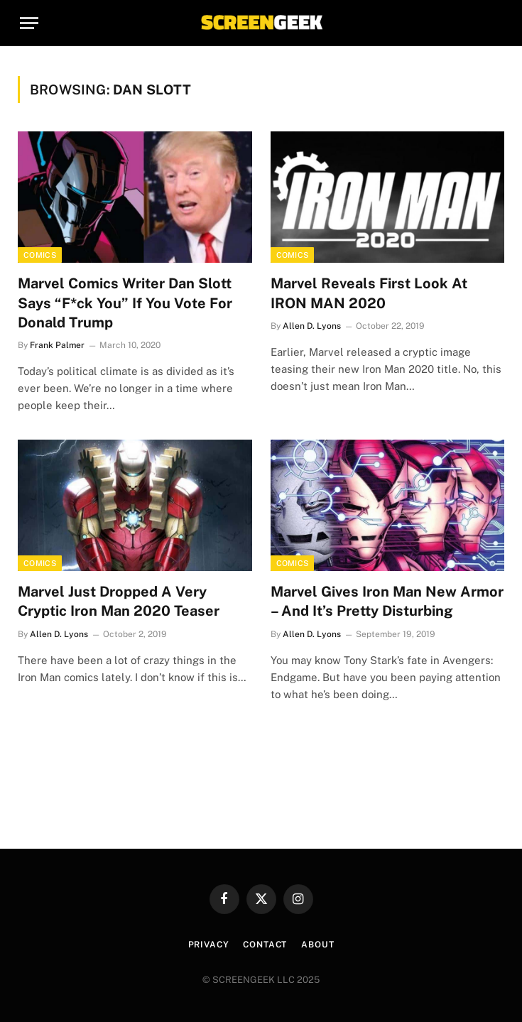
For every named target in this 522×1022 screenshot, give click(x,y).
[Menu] (29, 23)
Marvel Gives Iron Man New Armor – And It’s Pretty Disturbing (387, 601)
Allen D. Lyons (312, 326)
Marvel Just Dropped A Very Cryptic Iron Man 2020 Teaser (118, 601)
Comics (39, 255)
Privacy (208, 945)
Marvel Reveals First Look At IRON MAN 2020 (369, 293)
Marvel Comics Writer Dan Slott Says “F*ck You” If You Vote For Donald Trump (125, 302)
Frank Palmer (57, 345)
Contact (265, 945)
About (317, 945)
